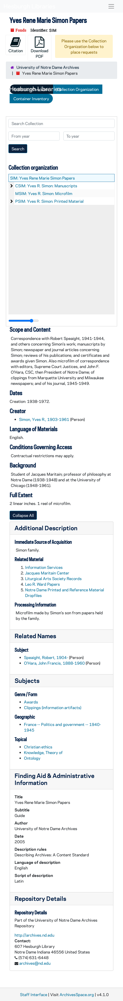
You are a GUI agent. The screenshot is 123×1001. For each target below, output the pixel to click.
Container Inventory (31, 98)
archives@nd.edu (34, 963)
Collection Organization (78, 89)
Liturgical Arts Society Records (53, 578)
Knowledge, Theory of (43, 752)
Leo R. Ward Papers (42, 584)
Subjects (27, 680)
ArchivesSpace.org (77, 994)
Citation (15, 45)
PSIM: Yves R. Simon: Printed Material (49, 201)
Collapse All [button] (23, 515)
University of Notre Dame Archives (47, 67)
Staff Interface (33, 994)
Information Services (44, 567)
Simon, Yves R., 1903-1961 (44, 419)
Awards (31, 701)
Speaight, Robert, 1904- (46, 657)
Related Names (35, 636)
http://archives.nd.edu (34, 935)
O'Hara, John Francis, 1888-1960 (54, 663)
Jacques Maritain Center (47, 572)
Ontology (32, 758)
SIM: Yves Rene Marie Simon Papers (42, 177)
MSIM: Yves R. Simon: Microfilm (43, 193)
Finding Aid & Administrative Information (54, 779)
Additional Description (46, 528)
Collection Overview (31, 89)
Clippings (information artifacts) (52, 707)
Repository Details (40, 898)
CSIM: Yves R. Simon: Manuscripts (46, 185)
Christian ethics (38, 746)
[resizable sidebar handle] (23, 321)
